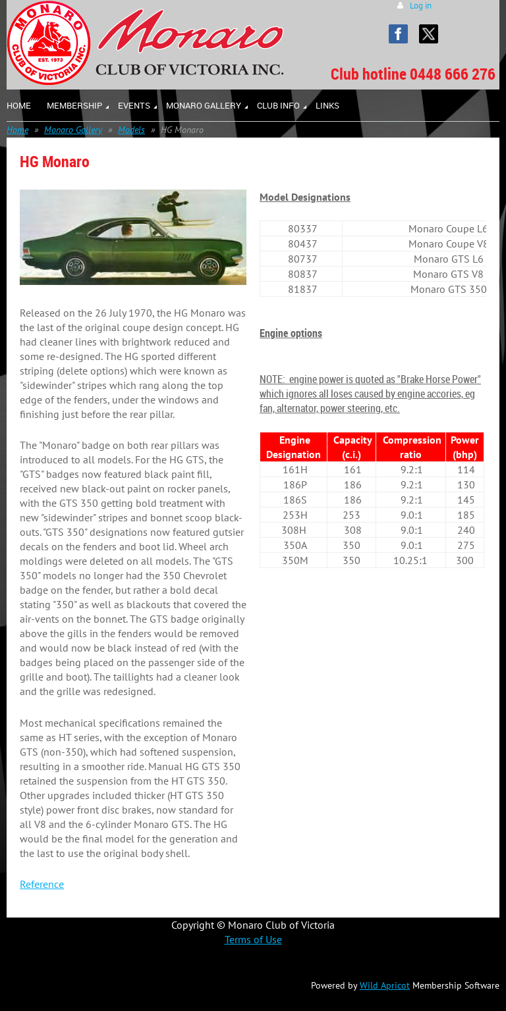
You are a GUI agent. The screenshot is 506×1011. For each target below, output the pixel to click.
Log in (421, 5)
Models (131, 130)
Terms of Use (253, 939)
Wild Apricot (385, 985)
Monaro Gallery (73, 130)
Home (17, 130)
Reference (42, 884)
